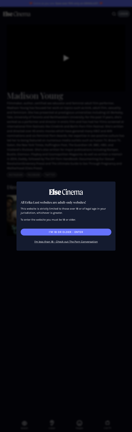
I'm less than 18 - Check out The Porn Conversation (66, 241)
